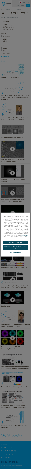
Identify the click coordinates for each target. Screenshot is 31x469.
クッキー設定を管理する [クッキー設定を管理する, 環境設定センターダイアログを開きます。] (15, 252)
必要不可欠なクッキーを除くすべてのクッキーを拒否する (15, 247)
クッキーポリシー (24, 235)
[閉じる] (28, 214)
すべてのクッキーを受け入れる (15, 242)
